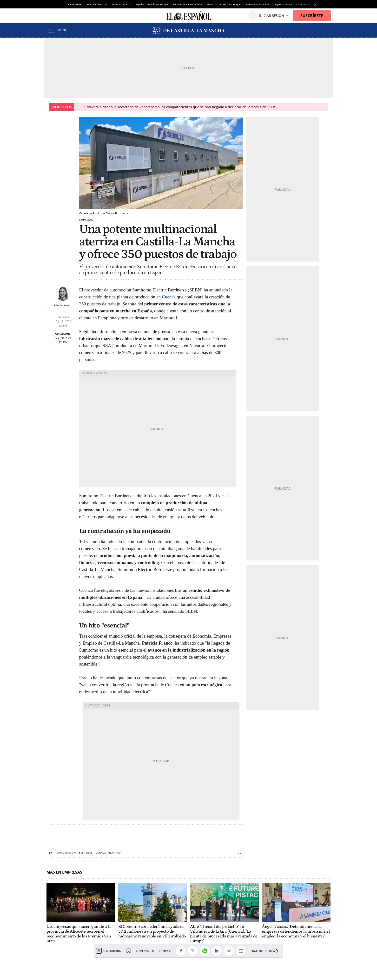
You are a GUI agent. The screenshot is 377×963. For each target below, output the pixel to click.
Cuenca (169, 296)
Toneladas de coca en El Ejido (224, 4)
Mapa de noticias (97, 4)
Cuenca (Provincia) (109, 852)
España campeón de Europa (152, 4)
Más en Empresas (64, 872)
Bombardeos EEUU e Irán (187, 4)
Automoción (66, 852)
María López (62, 305)
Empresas (86, 219)
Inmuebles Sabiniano (258, 4)
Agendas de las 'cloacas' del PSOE (294, 4)
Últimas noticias (121, 4)
